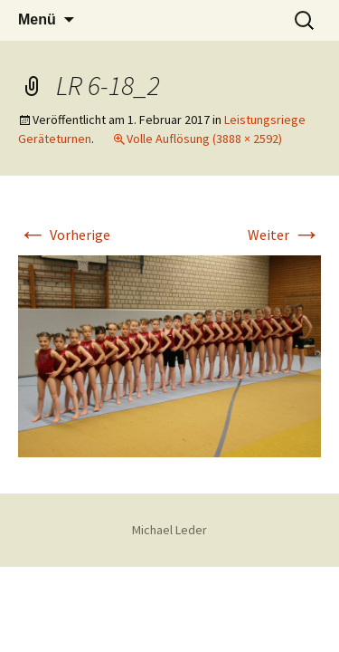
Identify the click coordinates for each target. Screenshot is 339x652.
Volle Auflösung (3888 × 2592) (204, 138)
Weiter (284, 234)
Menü (37, 19)
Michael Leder (169, 530)
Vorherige (64, 234)
